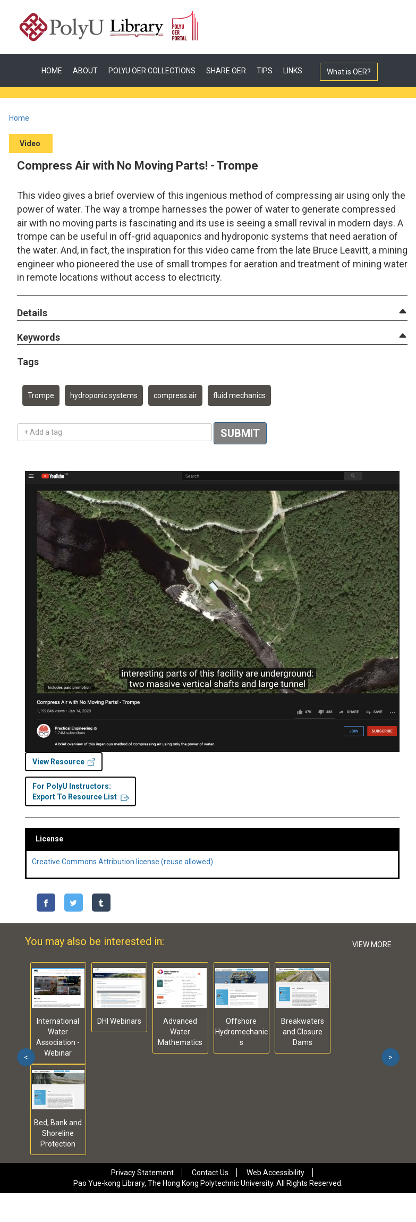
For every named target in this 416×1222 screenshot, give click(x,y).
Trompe (41, 395)
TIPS (265, 70)
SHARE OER (226, 70)
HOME (51, 70)
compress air (175, 395)
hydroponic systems (104, 395)
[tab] (212, 313)
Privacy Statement (142, 1172)
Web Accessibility (275, 1172)
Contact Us (210, 1172)
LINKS (292, 70)
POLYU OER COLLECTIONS (152, 70)
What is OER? (349, 72)
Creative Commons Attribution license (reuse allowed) (122, 861)
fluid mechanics (239, 395)
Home (19, 118)
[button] (32, 313)
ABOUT (85, 70)
